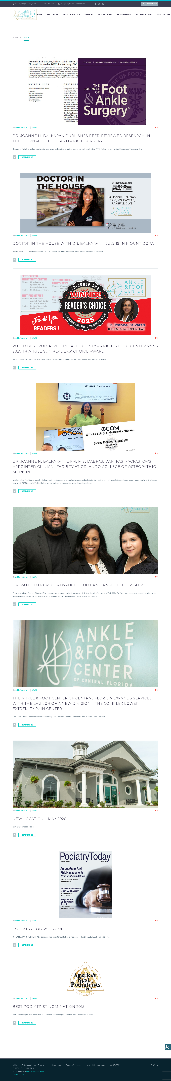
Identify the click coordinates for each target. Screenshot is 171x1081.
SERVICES (88, 14)
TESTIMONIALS (124, 14)
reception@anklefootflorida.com (73, 4)
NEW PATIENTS (105, 14)
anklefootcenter (22, 127)
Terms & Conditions (73, 1065)
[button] (14, 157)
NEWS (34, 127)
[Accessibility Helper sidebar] (168, 1047)
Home (39, 14)
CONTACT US (115, 1065)
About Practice (71, 14)
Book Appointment (150, 4)
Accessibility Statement (96, 1065)
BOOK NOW (52, 14)
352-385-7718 (49, 4)
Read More (27, 157)
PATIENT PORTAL (144, 14)
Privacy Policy (55, 1065)
